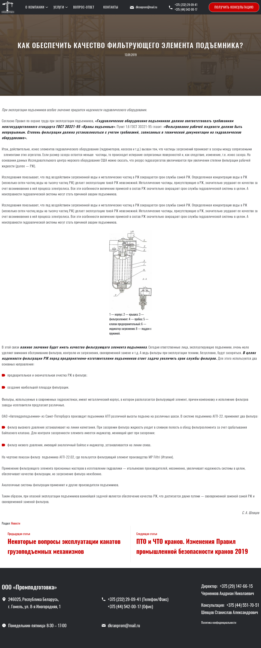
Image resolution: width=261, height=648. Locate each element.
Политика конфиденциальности (218, 623)
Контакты (110, 7)
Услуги (58, 7)
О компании (34, 7)
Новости (15, 523)
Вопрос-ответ (83, 7)
